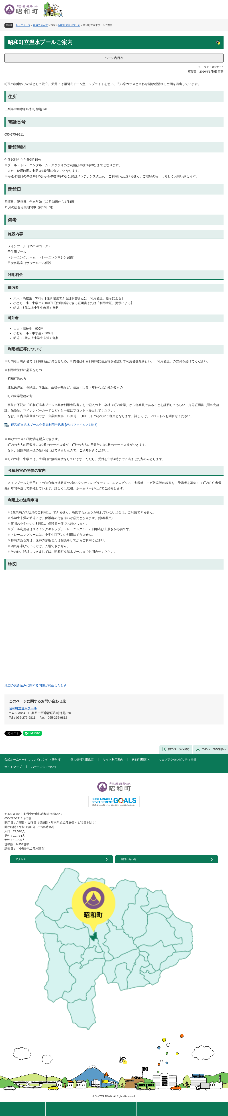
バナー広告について (44, 767)
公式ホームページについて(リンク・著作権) (32, 759)
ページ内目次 (114, 58)
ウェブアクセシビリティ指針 (177, 759)
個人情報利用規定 (82, 759)
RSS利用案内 (141, 759)
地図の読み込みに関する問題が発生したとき (35, 685)
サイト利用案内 (113, 759)
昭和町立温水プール (69, 25)
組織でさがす (40, 25)
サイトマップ (13, 767)
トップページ (23, 25)
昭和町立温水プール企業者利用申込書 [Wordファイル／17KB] (54, 424)
